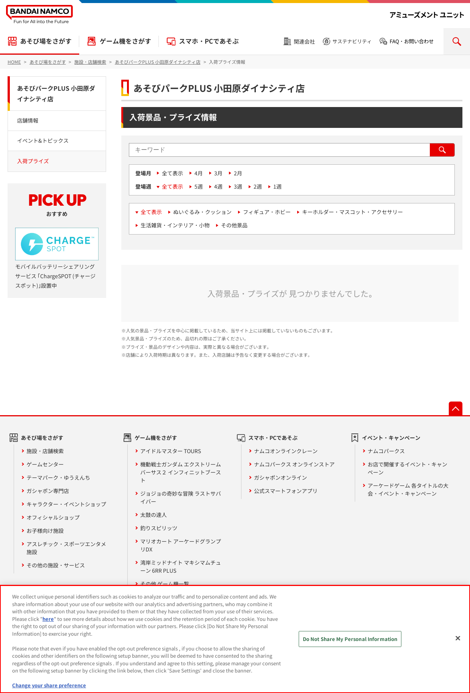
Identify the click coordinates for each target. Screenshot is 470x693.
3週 (238, 186)
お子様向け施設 (45, 530)
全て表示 (172, 173)
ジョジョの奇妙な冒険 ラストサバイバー (180, 497)
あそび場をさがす (46, 41)
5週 (198, 186)
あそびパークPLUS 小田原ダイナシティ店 (56, 93)
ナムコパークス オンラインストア (294, 464)
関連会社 (304, 41)
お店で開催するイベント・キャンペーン (407, 468)
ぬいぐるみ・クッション (202, 212)
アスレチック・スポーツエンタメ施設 (66, 548)
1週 (277, 186)
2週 (258, 186)
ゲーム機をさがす (125, 41)
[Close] (458, 638)
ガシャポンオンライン (280, 477)
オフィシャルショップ (53, 517)
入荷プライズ (33, 161)
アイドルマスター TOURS (170, 451)
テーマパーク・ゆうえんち (58, 477)
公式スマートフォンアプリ (286, 491)
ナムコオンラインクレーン (286, 451)
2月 (238, 173)
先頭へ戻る (455, 408)
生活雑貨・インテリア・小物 (175, 225)
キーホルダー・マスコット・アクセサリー (352, 212)
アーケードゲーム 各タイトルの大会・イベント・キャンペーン (408, 489)
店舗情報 (27, 120)
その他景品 (234, 225)
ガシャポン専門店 (48, 491)
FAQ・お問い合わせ (412, 41)
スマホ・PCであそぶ (209, 41)
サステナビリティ (352, 41)
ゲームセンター (45, 464)
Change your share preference (49, 685)
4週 (218, 186)
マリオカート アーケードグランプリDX (180, 545)
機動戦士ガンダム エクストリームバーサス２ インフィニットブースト (180, 472)
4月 (198, 173)
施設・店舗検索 (45, 451)
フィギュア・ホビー (267, 212)
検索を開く (456, 41)
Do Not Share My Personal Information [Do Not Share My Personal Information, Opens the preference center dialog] (350, 639)
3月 (218, 173)
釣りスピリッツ (158, 528)
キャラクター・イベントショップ (66, 504)
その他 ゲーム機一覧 (164, 583)
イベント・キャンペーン (391, 437)
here (48, 618)
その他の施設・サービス (56, 565)
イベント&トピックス (43, 140)
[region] (235, 639)
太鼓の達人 (153, 514)
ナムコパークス (386, 451)
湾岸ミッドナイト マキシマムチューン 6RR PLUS (180, 566)
